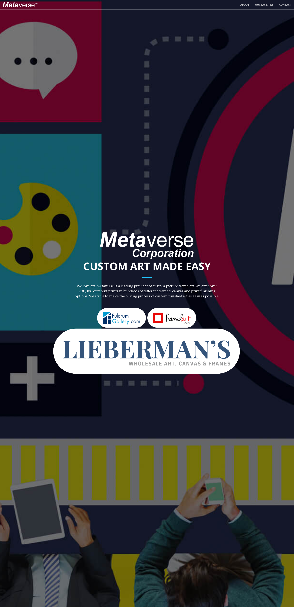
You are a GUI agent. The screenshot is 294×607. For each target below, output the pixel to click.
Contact (285, 4)
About (244, 4)
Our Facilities (264, 4)
